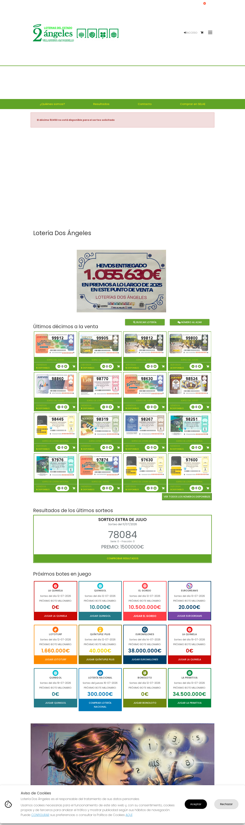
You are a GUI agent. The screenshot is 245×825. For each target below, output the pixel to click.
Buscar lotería (145, 322)
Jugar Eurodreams (189, 616)
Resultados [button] (101, 104)
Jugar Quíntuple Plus (100, 659)
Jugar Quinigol (100, 616)
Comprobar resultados (122, 558)
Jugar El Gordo (144, 616)
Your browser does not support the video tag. (122, 179)
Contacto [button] (145, 104)
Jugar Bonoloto (144, 703)
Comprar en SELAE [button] (192, 104)
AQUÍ (129, 815)
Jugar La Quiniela (55, 616)
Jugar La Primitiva (189, 703)
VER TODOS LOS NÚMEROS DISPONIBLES (187, 496)
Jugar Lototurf (55, 659)
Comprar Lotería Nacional (100, 704)
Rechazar (226, 804)
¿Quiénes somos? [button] (52, 104)
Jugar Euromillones (145, 659)
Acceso (190, 32)
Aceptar (195, 804)
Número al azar (189, 322)
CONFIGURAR (40, 815)
